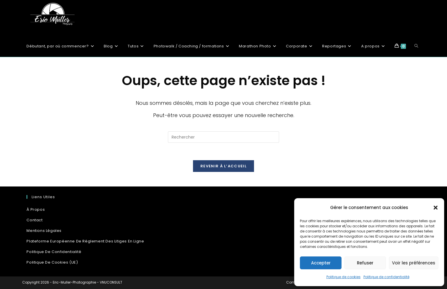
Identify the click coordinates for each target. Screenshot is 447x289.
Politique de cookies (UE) (52, 262)
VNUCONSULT (111, 282)
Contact (34, 220)
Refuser (365, 263)
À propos (36, 209)
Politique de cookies (343, 276)
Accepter (321, 263)
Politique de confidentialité (386, 276)
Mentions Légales (44, 230)
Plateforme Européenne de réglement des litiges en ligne (85, 241)
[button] (435, 207)
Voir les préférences (413, 263)
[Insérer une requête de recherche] (223, 137)
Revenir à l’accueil (223, 166)
